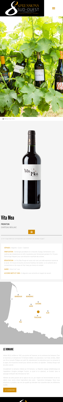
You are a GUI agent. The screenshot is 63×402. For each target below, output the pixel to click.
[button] (53, 8)
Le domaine (10, 390)
